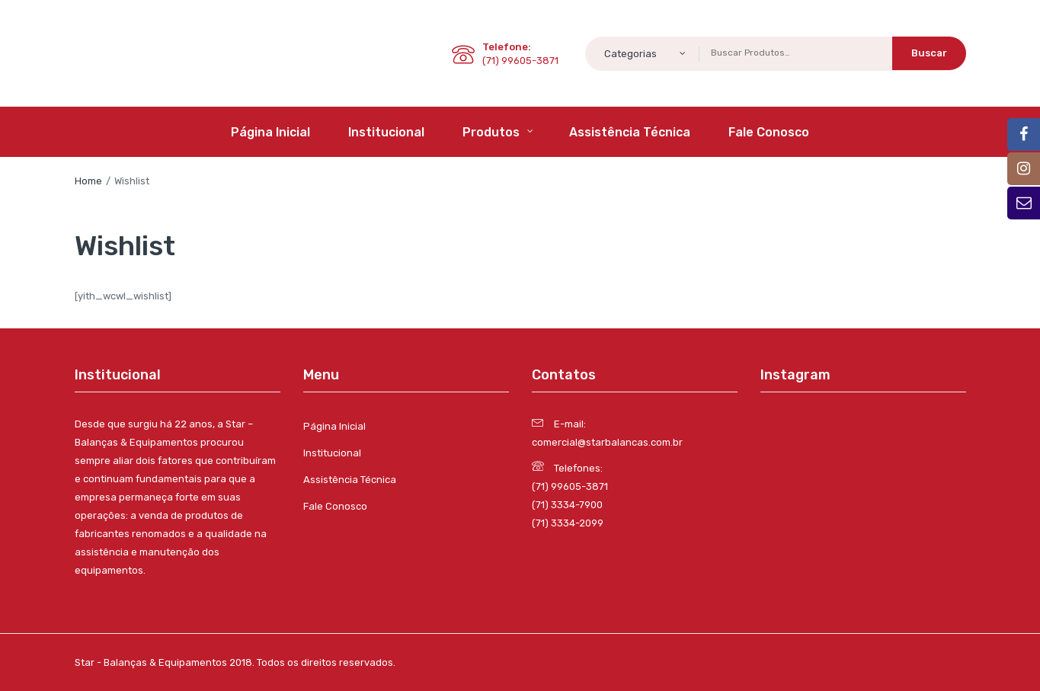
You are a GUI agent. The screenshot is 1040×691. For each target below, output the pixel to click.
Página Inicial (334, 426)
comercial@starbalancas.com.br (607, 442)
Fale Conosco (335, 506)
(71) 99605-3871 (570, 486)
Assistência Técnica (349, 479)
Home (88, 181)
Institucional (332, 453)
